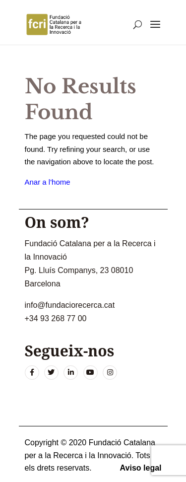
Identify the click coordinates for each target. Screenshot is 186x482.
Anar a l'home (47, 182)
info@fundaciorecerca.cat (70, 305)
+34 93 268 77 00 (56, 318)
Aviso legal (141, 468)
